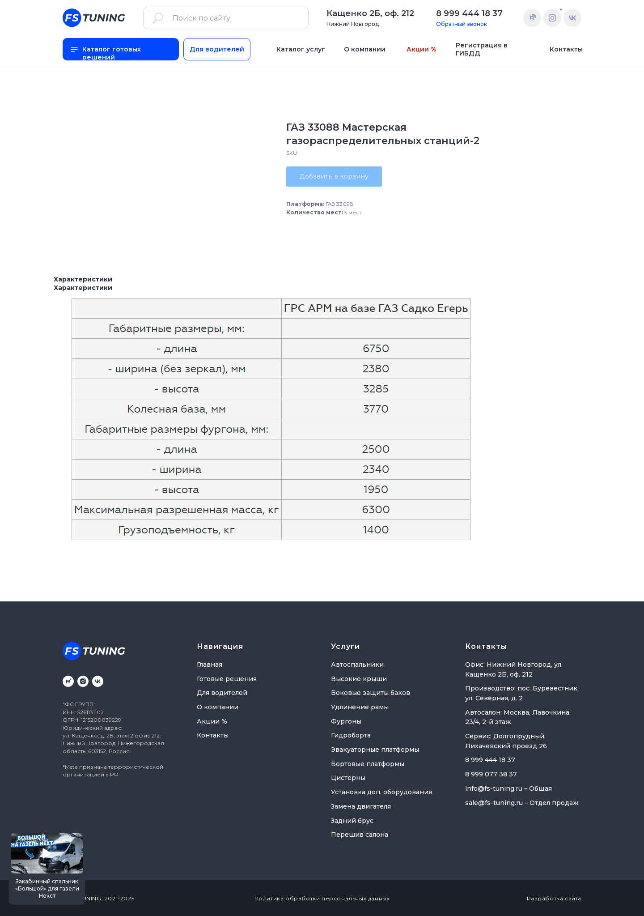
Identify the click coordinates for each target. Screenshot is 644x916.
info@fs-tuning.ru (493, 788)
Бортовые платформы (367, 764)
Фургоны (346, 721)
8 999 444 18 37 (469, 13)
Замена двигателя (361, 806)
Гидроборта (351, 735)
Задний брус (352, 821)
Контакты (213, 735)
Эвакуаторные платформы (375, 750)
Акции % (212, 721)
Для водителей (222, 693)
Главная (209, 664)
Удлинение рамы (360, 707)
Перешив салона (359, 835)
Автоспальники (357, 664)
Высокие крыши (359, 679)
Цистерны (348, 778)
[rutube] (68, 681)
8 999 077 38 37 (491, 774)
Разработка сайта (554, 898)
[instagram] (83, 681)
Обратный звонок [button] (461, 24)
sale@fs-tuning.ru (494, 803)
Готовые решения (227, 679)
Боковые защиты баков (370, 693)
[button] (47, 868)
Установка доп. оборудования (381, 792)
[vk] (97, 681)
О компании (217, 707)
